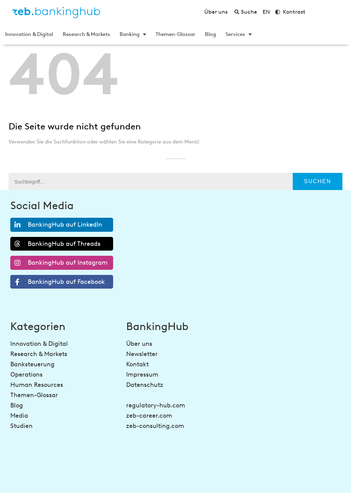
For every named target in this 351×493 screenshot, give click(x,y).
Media (19, 415)
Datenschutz (144, 385)
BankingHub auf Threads (55, 243)
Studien (21, 426)
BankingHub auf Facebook (58, 282)
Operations (26, 374)
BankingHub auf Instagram (59, 262)
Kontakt (137, 364)
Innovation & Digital (29, 34)
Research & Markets (86, 34)
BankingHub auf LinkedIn (56, 224)
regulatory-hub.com (155, 405)
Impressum (142, 374)
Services (239, 34)
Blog (210, 34)
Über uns (139, 343)
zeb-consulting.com (155, 426)
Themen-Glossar (175, 34)
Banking (133, 34)
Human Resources (36, 385)
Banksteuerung (32, 364)
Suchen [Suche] (317, 181)
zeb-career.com (149, 415)
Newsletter (142, 354)
